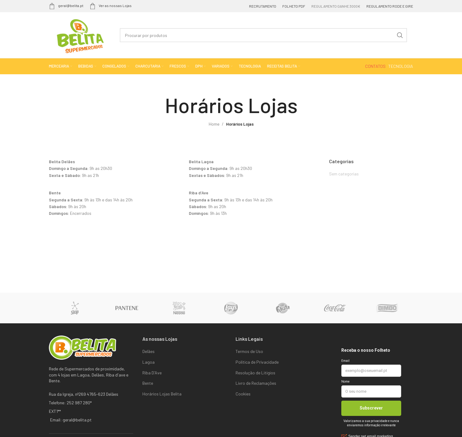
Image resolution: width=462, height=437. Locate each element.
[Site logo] (78, 34)
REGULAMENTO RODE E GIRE (389, 6)
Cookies (243, 393)
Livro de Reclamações (256, 383)
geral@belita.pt (66, 5)
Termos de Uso (249, 351)
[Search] (263, 35)
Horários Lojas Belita (162, 393)
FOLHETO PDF (293, 6)
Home (214, 124)
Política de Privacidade (257, 362)
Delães (148, 351)
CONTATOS (376, 66)
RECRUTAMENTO (262, 6)
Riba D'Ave (152, 372)
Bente (147, 383)
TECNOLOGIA (400, 66)
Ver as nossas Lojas (111, 5)
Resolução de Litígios (255, 372)
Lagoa (148, 362)
